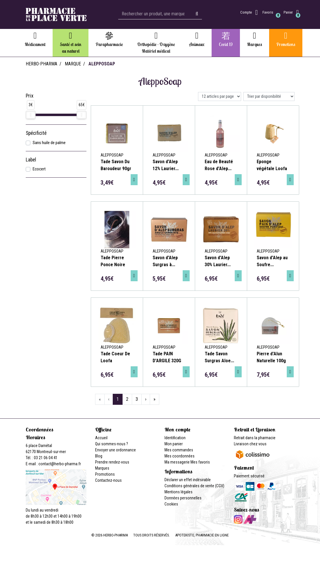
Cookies (171, 504)
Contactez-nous (108, 480)
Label (31, 160)
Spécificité (36, 133)
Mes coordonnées (179, 456)
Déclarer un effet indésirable (187, 479)
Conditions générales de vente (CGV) (194, 485)
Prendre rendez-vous (112, 462)
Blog (98, 456)
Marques (102, 468)
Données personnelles (182, 498)
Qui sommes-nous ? (111, 444)
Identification (175, 437)
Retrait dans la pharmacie (254, 437)
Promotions (105, 474)
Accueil (101, 437)
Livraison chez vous (250, 444)
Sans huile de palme (49, 142)
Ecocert (39, 169)
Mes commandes (178, 450)
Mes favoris (200, 462)
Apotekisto (202, 535)
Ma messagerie (177, 462)
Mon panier (173, 444)
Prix (30, 96)
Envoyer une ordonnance (115, 450)
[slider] (31, 115)
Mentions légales (178, 492)
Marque (73, 64)
